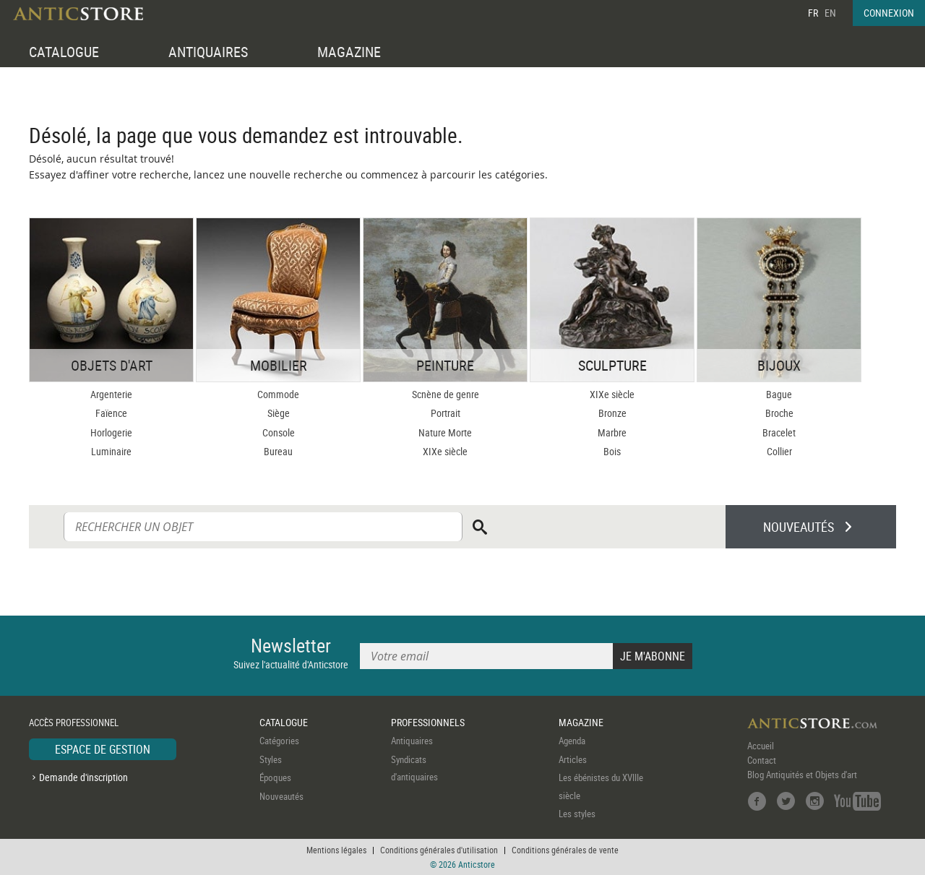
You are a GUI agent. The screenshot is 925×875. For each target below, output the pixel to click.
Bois (612, 451)
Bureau (278, 451)
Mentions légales (336, 849)
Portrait (445, 413)
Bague (779, 394)
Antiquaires (412, 740)
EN (830, 13)
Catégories (279, 740)
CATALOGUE (64, 51)
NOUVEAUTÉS (798, 526)
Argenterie (111, 394)
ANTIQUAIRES (208, 51)
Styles (270, 759)
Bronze (612, 413)
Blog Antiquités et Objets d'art (802, 774)
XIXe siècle (445, 451)
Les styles (577, 813)
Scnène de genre (445, 394)
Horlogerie (111, 432)
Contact (761, 760)
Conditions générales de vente (565, 849)
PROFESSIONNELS (428, 722)
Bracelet (779, 432)
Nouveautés (281, 796)
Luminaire (111, 451)
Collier (779, 451)
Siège (278, 413)
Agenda (572, 740)
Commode (278, 394)
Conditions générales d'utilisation (439, 849)
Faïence (111, 413)
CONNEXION (889, 13)
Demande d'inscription (83, 777)
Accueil (760, 745)
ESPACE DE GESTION (102, 749)
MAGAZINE (349, 51)
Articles (573, 759)
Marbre (612, 432)
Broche (779, 413)
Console (278, 432)
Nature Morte (445, 432)
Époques (275, 777)
